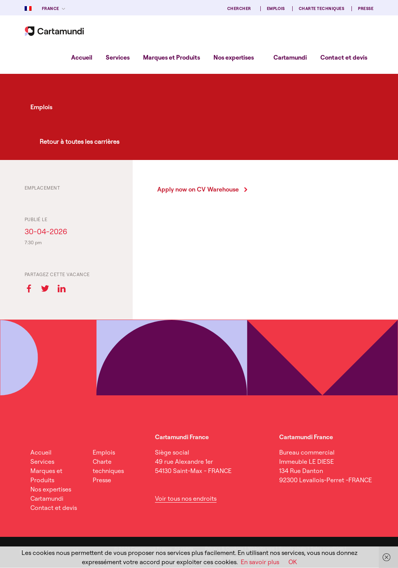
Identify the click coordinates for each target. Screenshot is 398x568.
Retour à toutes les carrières (79, 141)
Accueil (81, 57)
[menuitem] (81, 57)
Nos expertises (233, 57)
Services (118, 57)
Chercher (239, 8)
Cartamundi (290, 57)
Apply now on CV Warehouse (198, 189)
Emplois (276, 8)
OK (292, 562)
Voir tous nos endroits (185, 498)
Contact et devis (343, 57)
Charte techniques (321, 8)
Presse (365, 8)
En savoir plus (260, 562)
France (50, 8)
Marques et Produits (171, 57)
